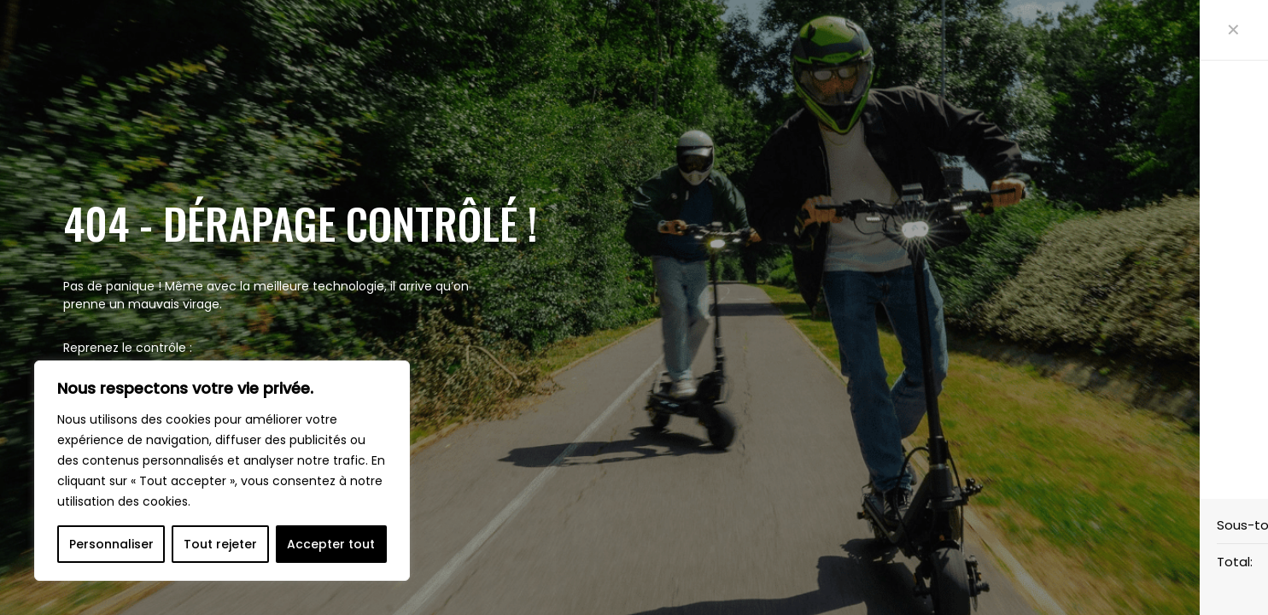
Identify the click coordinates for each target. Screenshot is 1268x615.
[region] (222, 470)
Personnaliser (111, 544)
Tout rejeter (220, 544)
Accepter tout (331, 544)
